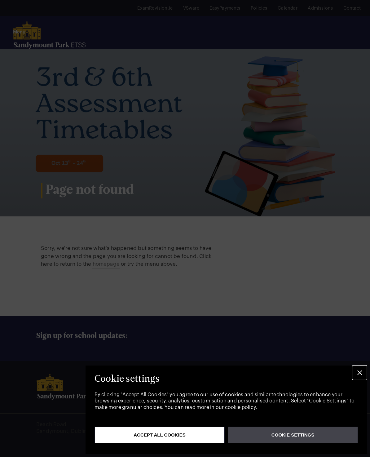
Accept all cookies (160, 434)
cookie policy (240, 407)
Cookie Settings (292, 434)
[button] (360, 373)
